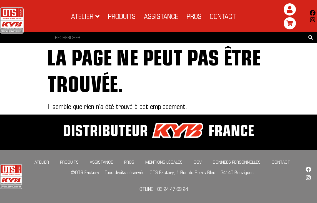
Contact (281, 161)
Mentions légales (164, 161)
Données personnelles (237, 161)
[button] (85, 16)
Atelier (41, 161)
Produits (69, 161)
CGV (198, 161)
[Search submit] (310, 37)
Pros (129, 161)
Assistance (101, 161)
